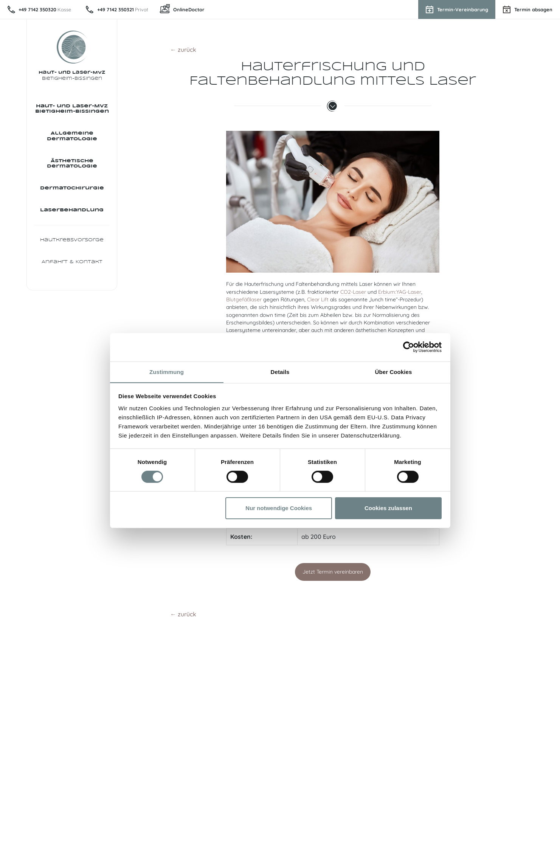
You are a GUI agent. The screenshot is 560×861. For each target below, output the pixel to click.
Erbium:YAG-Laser (399, 292)
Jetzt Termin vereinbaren (332, 571)
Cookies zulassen (388, 508)
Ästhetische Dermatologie (72, 165)
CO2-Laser (353, 292)
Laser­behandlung (72, 213)
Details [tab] (280, 371)
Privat (124, 9)
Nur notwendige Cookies (278, 508)
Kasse (45, 9)
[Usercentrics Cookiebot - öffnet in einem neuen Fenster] (408, 346)
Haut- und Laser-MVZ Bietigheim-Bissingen (72, 109)
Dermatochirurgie (72, 191)
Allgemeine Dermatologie (72, 137)
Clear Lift (318, 299)
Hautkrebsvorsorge (72, 244)
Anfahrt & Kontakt (72, 267)
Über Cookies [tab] (393, 371)
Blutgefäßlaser (244, 299)
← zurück (183, 49)
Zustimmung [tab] (166, 371)
